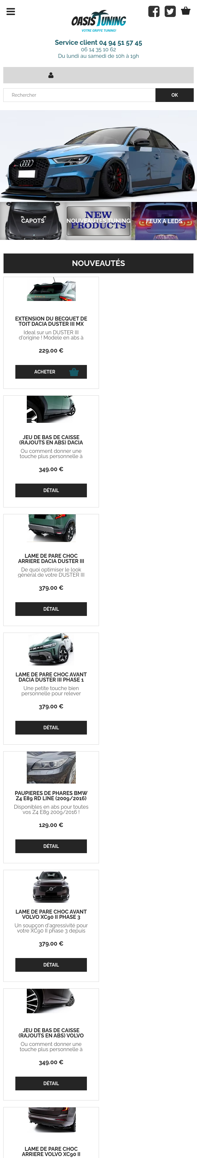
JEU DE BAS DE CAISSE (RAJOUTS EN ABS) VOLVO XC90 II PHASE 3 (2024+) (51, 680)
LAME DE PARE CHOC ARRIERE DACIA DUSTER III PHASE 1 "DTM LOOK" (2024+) (51, 443)
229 (51, 350)
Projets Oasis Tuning (28, 1051)
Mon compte (68, 1051)
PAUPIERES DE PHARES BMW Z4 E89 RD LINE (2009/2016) (50, 559)
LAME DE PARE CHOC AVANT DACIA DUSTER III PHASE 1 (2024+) (146, 443)
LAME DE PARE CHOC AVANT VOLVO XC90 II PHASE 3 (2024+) (146, 561)
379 (51, 469)
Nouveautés (98, 263)
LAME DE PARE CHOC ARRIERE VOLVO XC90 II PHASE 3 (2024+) (146, 680)
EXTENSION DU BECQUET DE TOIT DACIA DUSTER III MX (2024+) (51, 324)
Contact (43, 1138)
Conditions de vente (89, 1138)
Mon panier (20, 1066)
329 (146, 824)
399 (146, 943)
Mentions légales (144, 1138)
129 (51, 587)
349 (146, 350)
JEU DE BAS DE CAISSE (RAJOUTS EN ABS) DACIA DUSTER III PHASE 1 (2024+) (146, 324)
